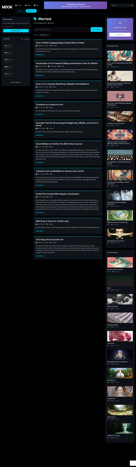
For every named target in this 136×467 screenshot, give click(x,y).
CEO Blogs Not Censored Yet (49, 239)
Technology (53, 66)
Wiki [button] (36, 5)
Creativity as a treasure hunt (49, 104)
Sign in (20, 11)
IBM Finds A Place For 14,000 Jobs (52, 221)
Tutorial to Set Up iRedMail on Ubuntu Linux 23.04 (60, 171)
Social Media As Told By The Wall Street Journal (59, 144)
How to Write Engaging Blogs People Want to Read (60, 42)
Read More (40, 55)
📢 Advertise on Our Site (75, 5)
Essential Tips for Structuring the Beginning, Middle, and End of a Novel (67, 124)
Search (96, 29)
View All (27, 39)
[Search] (120, 5)
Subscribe (16, 30)
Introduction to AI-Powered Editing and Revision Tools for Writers (67, 63)
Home (18, 5)
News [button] (28, 5)
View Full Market (16, 82)
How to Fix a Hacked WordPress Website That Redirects (62, 84)
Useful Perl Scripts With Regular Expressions (57, 194)
